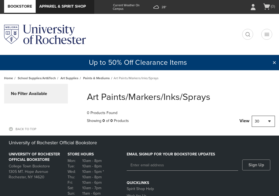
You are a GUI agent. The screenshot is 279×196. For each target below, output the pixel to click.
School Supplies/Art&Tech (37, 78)
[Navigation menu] (266, 34)
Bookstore (20, 6)
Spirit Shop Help (140, 188)
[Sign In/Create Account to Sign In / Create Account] (253, 7)
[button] (274, 62)
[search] (247, 34)
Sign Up (256, 165)
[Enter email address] (182, 165)
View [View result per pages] (244, 121)
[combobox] (263, 121)
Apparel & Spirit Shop (62, 6)
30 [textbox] (257, 121)
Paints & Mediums (96, 78)
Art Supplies (69, 78)
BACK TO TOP (26, 129)
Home (8, 78)
